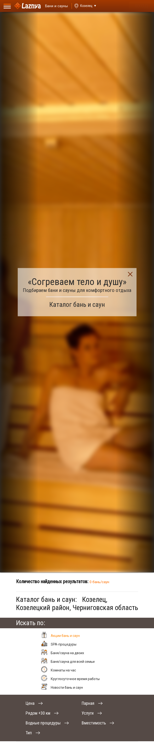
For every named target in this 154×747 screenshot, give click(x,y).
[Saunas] (54, 6)
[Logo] (27, 6)
